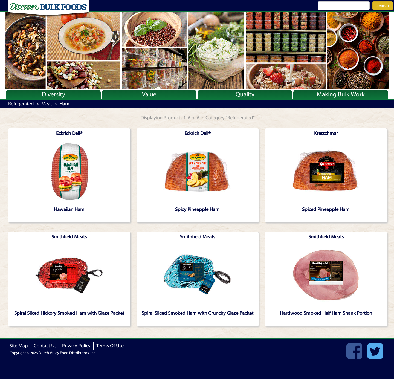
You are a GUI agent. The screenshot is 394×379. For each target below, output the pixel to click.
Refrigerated (21, 104)
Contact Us (45, 346)
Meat (46, 104)
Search (382, 5)
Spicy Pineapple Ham (197, 209)
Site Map (19, 346)
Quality (245, 94)
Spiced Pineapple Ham (326, 209)
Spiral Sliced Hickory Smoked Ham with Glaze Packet (69, 313)
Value (149, 94)
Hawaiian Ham (69, 209)
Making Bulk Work (341, 94)
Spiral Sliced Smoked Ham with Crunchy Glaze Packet (197, 313)
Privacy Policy (76, 346)
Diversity (53, 94)
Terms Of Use (110, 346)
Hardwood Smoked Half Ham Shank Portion (326, 313)
